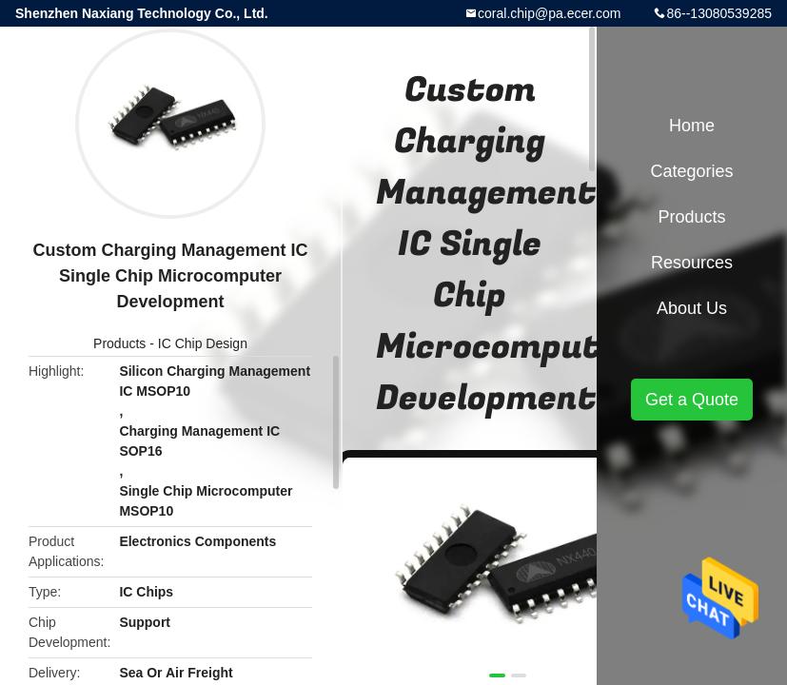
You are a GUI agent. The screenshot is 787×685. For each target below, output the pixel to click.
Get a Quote (691, 399)
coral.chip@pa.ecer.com (549, 13)
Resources (692, 262)
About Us (692, 308)
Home (692, 125)
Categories (691, 171)
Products (119, 343)
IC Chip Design (202, 343)
